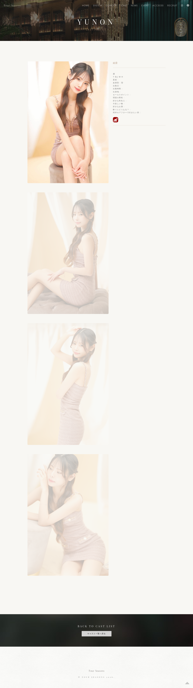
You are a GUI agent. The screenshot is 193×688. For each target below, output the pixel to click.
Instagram (182, 5)
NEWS (134, 5)
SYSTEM (97, 5)
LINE (188, 5)
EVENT (145, 5)
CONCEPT (111, 5)
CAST (124, 5)
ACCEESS (158, 5)
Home (86, 5)
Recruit (172, 5)
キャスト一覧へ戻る (96, 634)
